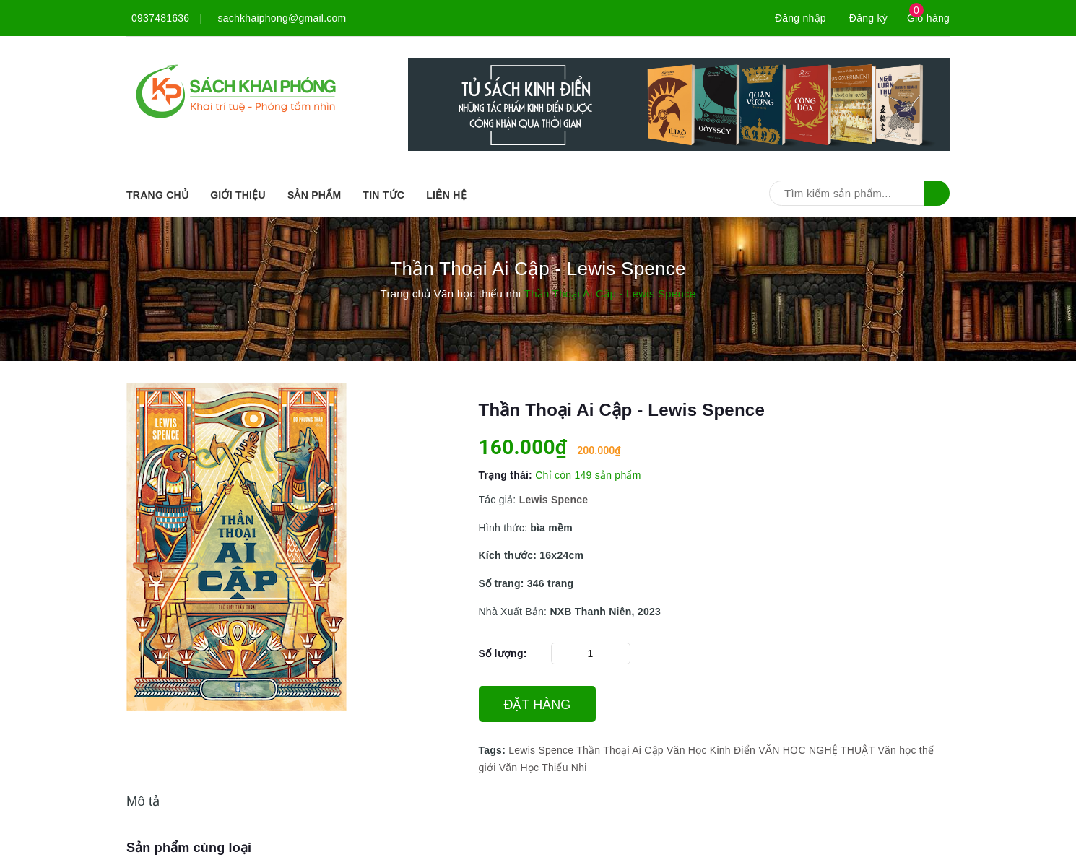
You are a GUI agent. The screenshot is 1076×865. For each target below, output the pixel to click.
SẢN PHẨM (314, 195)
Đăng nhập (800, 18)
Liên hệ (446, 195)
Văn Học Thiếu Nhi (543, 767)
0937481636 (160, 18)
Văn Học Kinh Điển (711, 750)
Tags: (494, 750)
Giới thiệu (238, 195)
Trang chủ (157, 195)
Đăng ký (868, 18)
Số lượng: (503, 653)
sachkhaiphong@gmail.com (282, 18)
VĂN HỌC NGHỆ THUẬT (816, 750)
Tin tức (383, 195)
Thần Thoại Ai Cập (620, 750)
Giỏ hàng (928, 18)
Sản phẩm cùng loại (188, 847)
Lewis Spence (540, 750)
